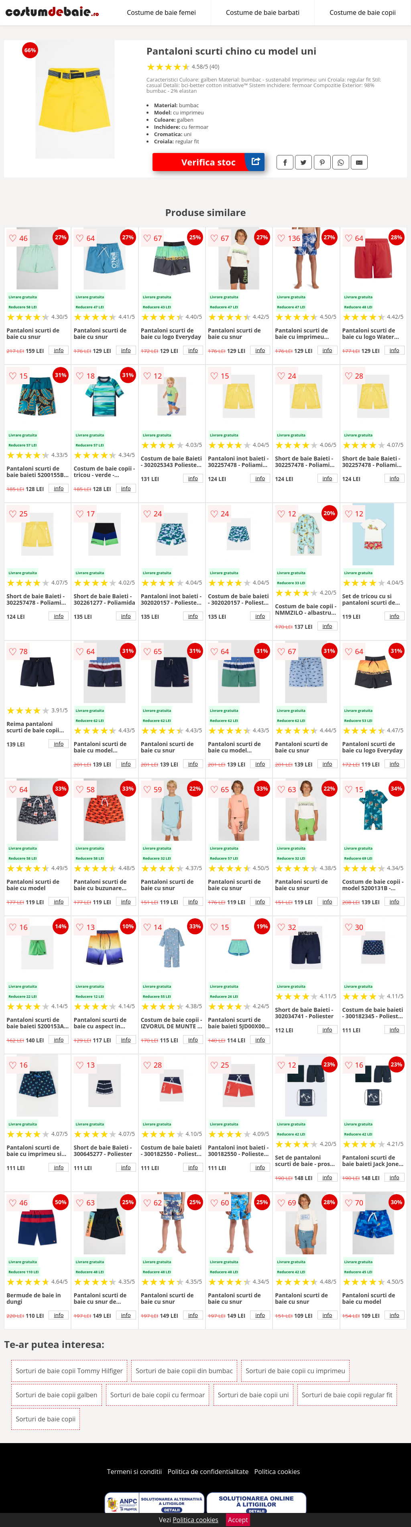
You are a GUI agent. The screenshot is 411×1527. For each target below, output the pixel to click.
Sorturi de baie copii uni (253, 1394)
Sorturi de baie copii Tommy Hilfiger (69, 1370)
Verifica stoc (223, 162)
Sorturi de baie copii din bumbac (184, 1370)
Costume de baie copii (363, 12)
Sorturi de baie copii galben (57, 1394)
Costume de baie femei (161, 12)
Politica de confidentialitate (208, 1471)
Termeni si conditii (134, 1471)
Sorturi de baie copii (45, 1419)
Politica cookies (277, 1471)
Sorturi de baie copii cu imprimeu (295, 1370)
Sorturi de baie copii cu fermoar (157, 1394)
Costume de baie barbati (262, 12)
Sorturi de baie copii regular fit (347, 1394)
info (58, 350)
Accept (238, 1519)
